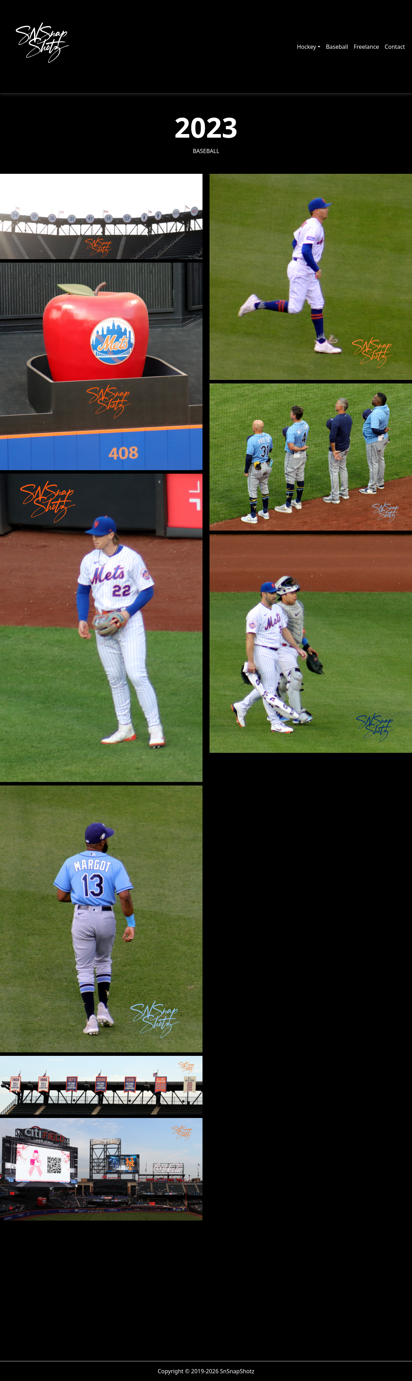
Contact (395, 47)
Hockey (306, 47)
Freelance (366, 47)
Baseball (337, 47)
